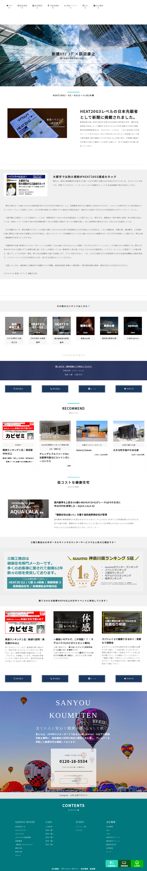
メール (92, 385)
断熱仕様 (18, 848)
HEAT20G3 (19, 830)
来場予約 (129, 385)
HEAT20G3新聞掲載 (23, 833)
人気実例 (49, 823)
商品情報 (22, 14)
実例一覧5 (49, 840)
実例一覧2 (49, 830)
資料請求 (18, 385)
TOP (9, 14)
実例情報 (37, 14)
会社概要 (98, 14)
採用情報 (109, 844)
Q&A (108, 826)
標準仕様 (18, 844)
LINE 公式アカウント (78, 791)
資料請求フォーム (113, 837)
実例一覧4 (49, 837)
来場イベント (70, 14)
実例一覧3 (49, 833)
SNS (85, 14)
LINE (108, 830)
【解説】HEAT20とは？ (24, 840)
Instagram (63, 791)
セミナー (91, 523)
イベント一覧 (81, 823)
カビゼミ (79, 826)
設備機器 (18, 837)
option (17, 851)
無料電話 (55, 385)
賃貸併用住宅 (111, 840)
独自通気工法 (20, 823)
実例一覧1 (49, 826)
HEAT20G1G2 (20, 826)
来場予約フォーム (113, 833)
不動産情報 (53, 14)
